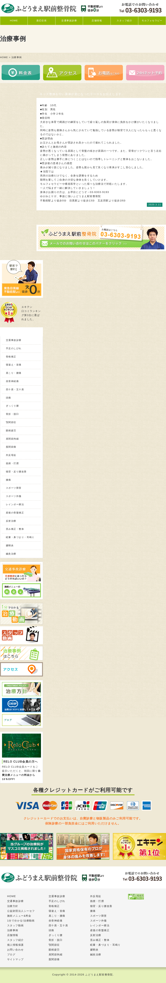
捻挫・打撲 (12, 463)
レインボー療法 (15, 504)
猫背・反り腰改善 (16, 471)
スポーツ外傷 (13, 496)
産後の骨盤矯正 (15, 512)
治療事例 (12, 930)
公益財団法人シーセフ (21, 910)
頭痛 (8, 397)
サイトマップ (15, 959)
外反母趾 (11, 455)
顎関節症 (11, 422)
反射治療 (11, 521)
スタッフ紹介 (124, 20)
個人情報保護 (15, 944)
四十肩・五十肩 (15, 389)
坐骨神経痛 (12, 381)
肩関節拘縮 (12, 438)
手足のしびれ (13, 348)
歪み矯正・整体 (15, 529)
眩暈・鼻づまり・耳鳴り (20, 537)
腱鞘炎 (10, 545)
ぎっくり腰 (12, 405)
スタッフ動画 (15, 925)
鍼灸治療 (11, 553)
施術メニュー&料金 (19, 915)
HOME (14, 20)
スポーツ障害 (13, 488)
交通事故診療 (69, 20)
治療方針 (12, 906)
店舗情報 (97, 20)
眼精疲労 (11, 430)
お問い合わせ (15, 949)
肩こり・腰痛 (13, 373)
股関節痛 (11, 446)
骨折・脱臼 (12, 414)
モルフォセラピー (152, 20)
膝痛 (8, 479)
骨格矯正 (11, 356)
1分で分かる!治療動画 (21, 920)
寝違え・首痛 (13, 364)
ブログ (11, 954)
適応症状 (41, 20)
